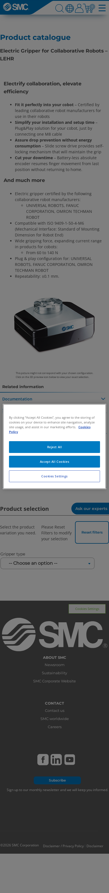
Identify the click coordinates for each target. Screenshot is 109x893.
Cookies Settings (54, 476)
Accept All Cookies (54, 461)
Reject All (54, 447)
